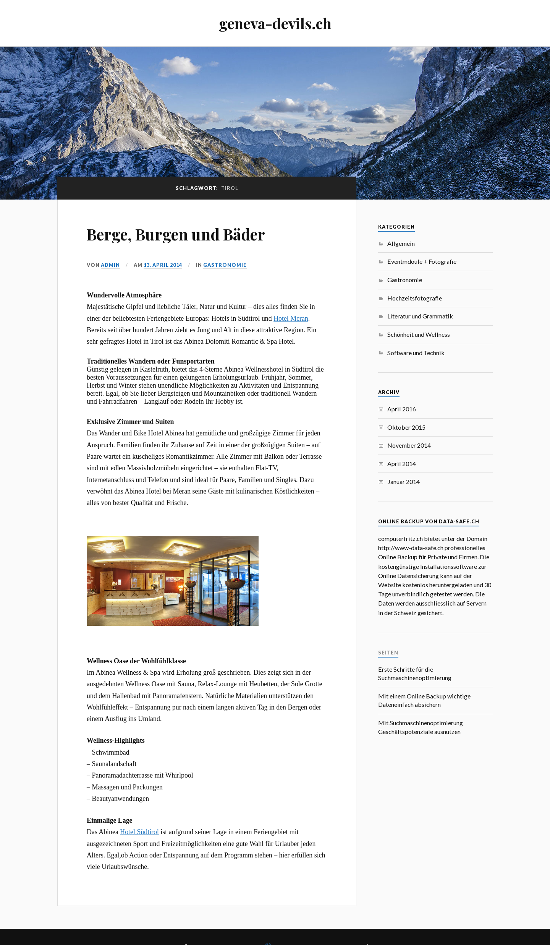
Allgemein (401, 243)
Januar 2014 (403, 481)
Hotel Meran (290, 318)
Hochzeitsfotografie (414, 298)
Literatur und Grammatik (420, 316)
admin (110, 265)
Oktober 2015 (406, 427)
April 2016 (401, 408)
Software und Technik (416, 352)
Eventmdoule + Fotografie (421, 261)
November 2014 (409, 445)
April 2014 (401, 463)
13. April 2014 (163, 265)
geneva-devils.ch (275, 23)
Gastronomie (225, 265)
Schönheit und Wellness (418, 334)
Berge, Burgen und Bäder (185, 233)
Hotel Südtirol (139, 832)
